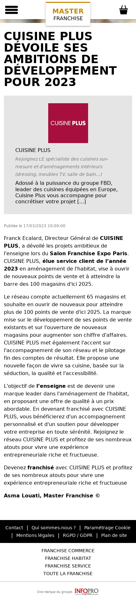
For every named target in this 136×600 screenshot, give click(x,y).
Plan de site (114, 535)
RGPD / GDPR (78, 535)
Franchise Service (68, 565)
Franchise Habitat (68, 558)
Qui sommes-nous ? (54, 527)
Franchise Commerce (68, 550)
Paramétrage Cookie (107, 527)
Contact (14, 527)
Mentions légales (35, 535)
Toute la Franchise (68, 573)
